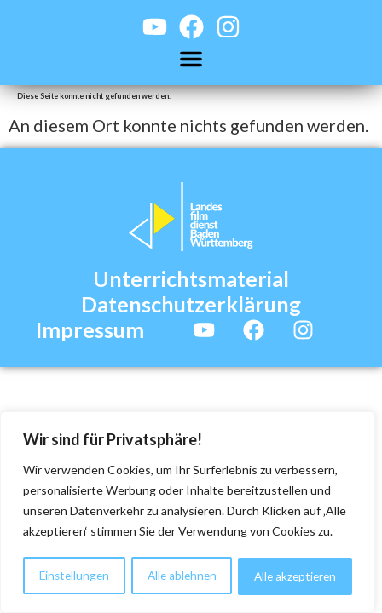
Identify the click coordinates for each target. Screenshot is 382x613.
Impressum (90, 329)
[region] (187, 513)
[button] (191, 59)
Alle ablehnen (181, 576)
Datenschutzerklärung (191, 304)
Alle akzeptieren (295, 576)
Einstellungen (73, 576)
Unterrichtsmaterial (191, 278)
